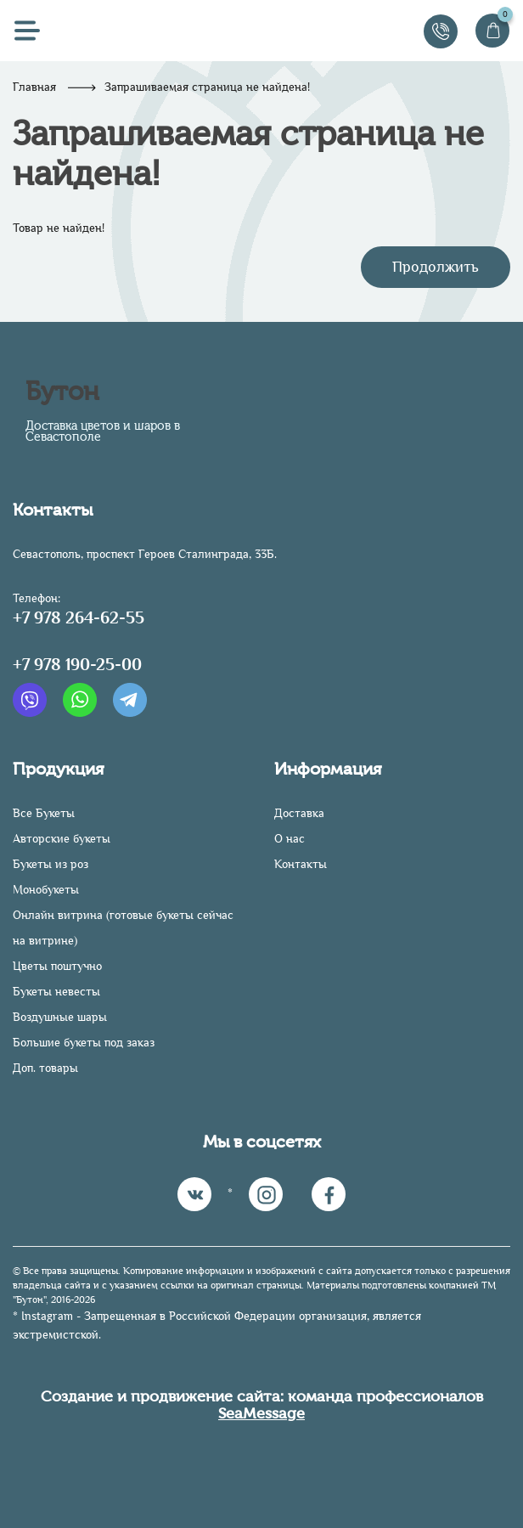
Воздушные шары (60, 1017)
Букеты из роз (50, 864)
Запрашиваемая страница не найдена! (207, 87)
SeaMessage (261, 1413)
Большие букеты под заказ (84, 1042)
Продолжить (435, 266)
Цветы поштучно (57, 966)
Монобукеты (46, 889)
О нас (289, 838)
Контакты (300, 864)
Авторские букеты (61, 838)
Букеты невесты (56, 991)
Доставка (299, 813)
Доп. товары (45, 1068)
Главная (34, 87)
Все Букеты (44, 813)
